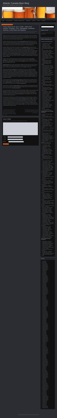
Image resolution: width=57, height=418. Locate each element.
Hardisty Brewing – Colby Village (47, 172)
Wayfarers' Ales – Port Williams (47, 236)
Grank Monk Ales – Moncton (46, 69)
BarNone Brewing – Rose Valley (47, 241)
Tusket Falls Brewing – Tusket (46, 231)
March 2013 (44, 394)
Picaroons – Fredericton (45, 95)
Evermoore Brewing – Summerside (47, 245)
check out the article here (19, 93)
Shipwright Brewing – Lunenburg (47, 216)
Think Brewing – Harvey (45, 103)
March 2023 (44, 275)
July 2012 (43, 401)
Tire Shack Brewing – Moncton (46, 106)
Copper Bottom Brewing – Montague (47, 243)
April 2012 (43, 404)
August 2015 (44, 365)
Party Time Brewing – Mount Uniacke (47, 202)
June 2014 (43, 379)
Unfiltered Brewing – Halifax (46, 234)
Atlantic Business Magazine (18, 79)
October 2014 (44, 375)
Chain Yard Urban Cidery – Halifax (47, 160)
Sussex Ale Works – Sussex (46, 101)
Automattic (37, 414)
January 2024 (44, 265)
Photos (33, 20)
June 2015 (43, 367)
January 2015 (44, 372)
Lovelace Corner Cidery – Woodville (47, 182)
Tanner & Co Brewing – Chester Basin (48, 223)
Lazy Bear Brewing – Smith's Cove (47, 181)
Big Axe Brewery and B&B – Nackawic (48, 47)
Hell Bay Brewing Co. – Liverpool (47, 173)
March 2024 (44, 263)
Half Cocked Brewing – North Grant (47, 169)
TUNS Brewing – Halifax (45, 230)
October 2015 (44, 363)
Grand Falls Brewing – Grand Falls (47, 68)
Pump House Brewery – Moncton (47, 96)
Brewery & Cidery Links (19, 20)
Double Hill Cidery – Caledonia (46, 244)
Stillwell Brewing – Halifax (46, 221)
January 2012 (44, 407)
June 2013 (43, 391)
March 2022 (44, 287)
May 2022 (43, 285)
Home (3, 20)
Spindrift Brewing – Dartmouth (46, 220)
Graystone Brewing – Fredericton (47, 70)
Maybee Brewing (28, 31)
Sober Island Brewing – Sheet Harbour (48, 218)
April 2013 (43, 393)
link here (19, 86)
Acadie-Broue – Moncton (46, 45)
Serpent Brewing (5, 32)
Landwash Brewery (23, 31)
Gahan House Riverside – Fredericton (47, 67)
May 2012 (43, 403)
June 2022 (43, 284)
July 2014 (43, 378)
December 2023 (44, 266)
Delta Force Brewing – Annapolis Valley (48, 163)
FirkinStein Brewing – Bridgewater (47, 165)
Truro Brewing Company (11, 32)
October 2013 (44, 387)
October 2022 (44, 280)
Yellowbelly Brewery (6, 64)
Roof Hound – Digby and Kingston (47, 207)
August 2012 (44, 400)
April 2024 (43, 262)
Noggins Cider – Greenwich (46, 195)
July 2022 (43, 283)
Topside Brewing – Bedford (46, 227)
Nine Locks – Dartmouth (45, 193)
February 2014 (44, 383)
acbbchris (6, 24)
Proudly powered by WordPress (23, 414)
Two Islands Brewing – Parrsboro (47, 232)
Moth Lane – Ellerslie (45, 248)
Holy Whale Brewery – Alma (46, 77)
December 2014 (44, 373)
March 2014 (44, 382)
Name (4, 137)
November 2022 (44, 279)
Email (4, 139)
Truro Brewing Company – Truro (47, 229)
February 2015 (44, 371)
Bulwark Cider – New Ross (46, 157)
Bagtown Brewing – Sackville (46, 46)
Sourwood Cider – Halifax (46, 219)
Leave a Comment (32, 32)
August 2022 (44, 282)
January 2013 (44, 395)
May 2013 (43, 392)
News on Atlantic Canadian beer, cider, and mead (12, 5)
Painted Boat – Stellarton (46, 201)
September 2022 (44, 281)
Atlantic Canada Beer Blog (16, 3)
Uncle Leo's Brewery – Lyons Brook (47, 233)
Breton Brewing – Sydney (46, 155)
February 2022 (44, 288)
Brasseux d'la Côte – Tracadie (46, 52)
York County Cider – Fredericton (47, 110)
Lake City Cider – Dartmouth (46, 180)
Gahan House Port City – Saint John (47, 66)
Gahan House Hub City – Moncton (47, 65)
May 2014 (43, 380)
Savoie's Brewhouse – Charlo (46, 98)
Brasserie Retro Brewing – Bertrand (47, 51)
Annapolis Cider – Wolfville (46, 148)
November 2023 (44, 267)
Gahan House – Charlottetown (46, 246)
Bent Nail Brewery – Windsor (46, 151)
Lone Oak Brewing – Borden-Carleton (47, 247)
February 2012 (44, 406)
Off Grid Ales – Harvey (45, 94)
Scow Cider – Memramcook (46, 99)
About (38, 20)
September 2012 (44, 399)
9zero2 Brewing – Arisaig (46, 145)
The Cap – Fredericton (45, 102)
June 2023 (43, 272)
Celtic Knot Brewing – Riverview (47, 55)
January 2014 (44, 384)
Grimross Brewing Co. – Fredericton (47, 72)
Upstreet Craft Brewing (19, 32)
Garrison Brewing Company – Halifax (47, 167)
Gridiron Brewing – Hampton (46, 71)
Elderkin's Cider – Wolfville (46, 164)
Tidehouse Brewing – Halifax (46, 226)
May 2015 (43, 368)
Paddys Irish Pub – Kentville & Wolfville (48, 200)
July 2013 (43, 390)
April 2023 (43, 274)
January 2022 (44, 289)
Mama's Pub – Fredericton (46, 87)
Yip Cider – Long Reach (45, 109)
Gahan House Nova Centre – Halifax (47, 166)
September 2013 (44, 388)
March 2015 (44, 370)
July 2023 (43, 271)
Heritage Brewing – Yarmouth (46, 174)
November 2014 (44, 374)
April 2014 (43, 381)
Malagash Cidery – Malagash (46, 185)
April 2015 (43, 369)
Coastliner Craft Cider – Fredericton (47, 56)
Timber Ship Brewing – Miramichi (47, 105)
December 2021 (44, 290)
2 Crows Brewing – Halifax (46, 144)
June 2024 (43, 261)
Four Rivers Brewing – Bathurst (47, 62)
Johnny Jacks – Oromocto (46, 78)
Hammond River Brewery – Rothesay (47, 74)
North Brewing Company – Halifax (47, 196)
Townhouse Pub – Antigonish (46, 228)
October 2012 (44, 398)
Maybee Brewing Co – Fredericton (47, 88)
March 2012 (44, 405)
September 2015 (44, 364)
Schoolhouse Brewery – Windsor (47, 211)
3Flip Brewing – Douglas (46, 44)
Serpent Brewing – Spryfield (46, 214)
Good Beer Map (9, 20)
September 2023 (44, 269)
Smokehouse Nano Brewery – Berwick (48, 217)
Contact (43, 20)
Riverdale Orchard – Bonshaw (46, 252)
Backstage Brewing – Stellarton (47, 149)
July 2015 (43, 366)
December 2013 (44, 385)
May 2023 (43, 273)
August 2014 (44, 377)
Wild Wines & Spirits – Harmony (47, 237)
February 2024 (44, 264)
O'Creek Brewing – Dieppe (46, 93)
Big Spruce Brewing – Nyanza (46, 152)
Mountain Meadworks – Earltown (47, 188)
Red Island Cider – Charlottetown (47, 251)
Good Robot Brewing (17, 31)
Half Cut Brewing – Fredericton (46, 73)
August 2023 (44, 270)
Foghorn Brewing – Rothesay (46, 61)
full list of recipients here (22, 83)
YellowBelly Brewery (26, 32)
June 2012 (43, 402)
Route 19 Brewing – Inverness (46, 208)
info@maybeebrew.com (16, 87)
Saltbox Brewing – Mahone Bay (47, 210)
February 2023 (44, 276)
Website (4, 141)
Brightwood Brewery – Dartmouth (47, 156)
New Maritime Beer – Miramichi (47, 92)
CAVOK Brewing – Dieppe (46, 54)
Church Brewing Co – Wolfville (46, 161)
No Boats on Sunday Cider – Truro (47, 194)
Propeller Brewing (34, 31)
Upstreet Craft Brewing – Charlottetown (48, 253)
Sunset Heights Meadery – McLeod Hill (48, 100)
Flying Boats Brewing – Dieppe (46, 60)
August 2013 (44, 389)
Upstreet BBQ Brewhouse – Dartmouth (48, 235)
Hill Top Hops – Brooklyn (46, 175)
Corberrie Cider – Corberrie (46, 162)
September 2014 (44, 376)
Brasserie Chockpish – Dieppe (46, 50)
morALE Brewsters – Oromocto (47, 91)
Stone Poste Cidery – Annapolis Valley (48, 222)
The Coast (28, 93)
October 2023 (44, 268)
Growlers (28, 20)
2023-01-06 (10, 24)
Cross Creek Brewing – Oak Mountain (47, 57)
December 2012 (44, 396)
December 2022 (44, 278)
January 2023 (44, 277)
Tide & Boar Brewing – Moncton (47, 104)
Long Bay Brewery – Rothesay (46, 84)
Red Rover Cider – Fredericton (46, 97)
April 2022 (43, 286)
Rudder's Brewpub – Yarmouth (46, 209)
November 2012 (44, 397)
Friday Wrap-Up (8, 31)
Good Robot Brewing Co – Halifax (47, 168)
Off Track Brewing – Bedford (46, 197)
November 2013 (44, 386)
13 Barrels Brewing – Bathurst (46, 43)
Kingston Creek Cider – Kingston (47, 81)
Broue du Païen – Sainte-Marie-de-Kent (48, 53)
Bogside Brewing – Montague (46, 242)
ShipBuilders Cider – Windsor (46, 215)
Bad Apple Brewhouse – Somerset (47, 150)
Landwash (14, 69)
